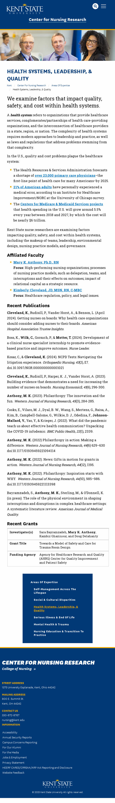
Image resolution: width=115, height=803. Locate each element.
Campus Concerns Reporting (19, 742)
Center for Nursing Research (57, 19)
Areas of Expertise (61, 85)
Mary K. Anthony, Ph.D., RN (36, 262)
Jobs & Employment (14, 757)
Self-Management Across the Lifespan (55, 590)
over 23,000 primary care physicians (65, 175)
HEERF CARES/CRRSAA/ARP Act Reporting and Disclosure (37, 767)
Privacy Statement (13, 762)
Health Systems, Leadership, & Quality (56, 608)
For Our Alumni (11, 747)
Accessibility (9, 732)
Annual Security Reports (17, 737)
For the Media (10, 752)
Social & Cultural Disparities (55, 599)
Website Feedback (13, 772)
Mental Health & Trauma (51, 624)
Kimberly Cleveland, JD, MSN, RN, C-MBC (47, 290)
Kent (9, 85)
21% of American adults (32, 187)
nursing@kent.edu (13, 720)
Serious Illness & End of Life (54, 617)
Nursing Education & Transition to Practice (59, 633)
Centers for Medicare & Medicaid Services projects (61, 204)
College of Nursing (17, 668)
